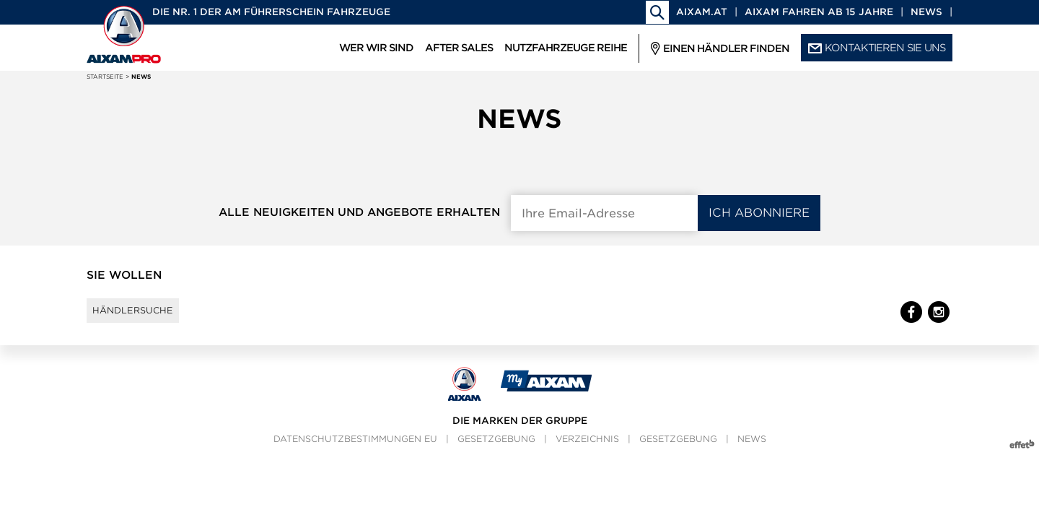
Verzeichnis (587, 452)
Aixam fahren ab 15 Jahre (819, 11)
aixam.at (701, 11)
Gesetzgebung (496, 452)
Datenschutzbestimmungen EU (355, 452)
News (926, 11)
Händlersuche (146, 317)
